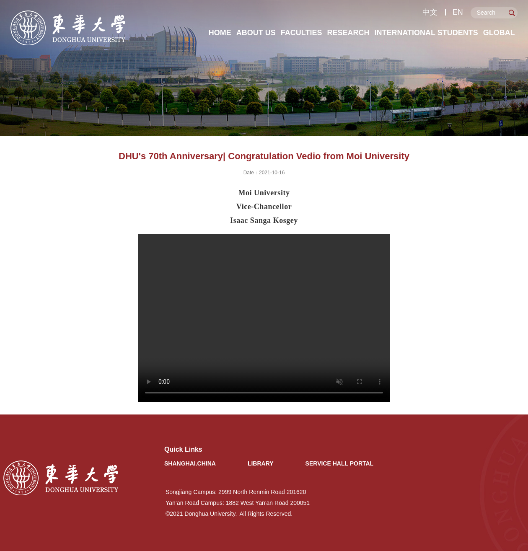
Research (348, 32)
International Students (426, 32)
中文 (429, 12)
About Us (256, 32)
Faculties (301, 32)
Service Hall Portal (339, 463)
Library (261, 463)
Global (499, 32)
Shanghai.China (190, 463)
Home (220, 32)
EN (458, 12)
